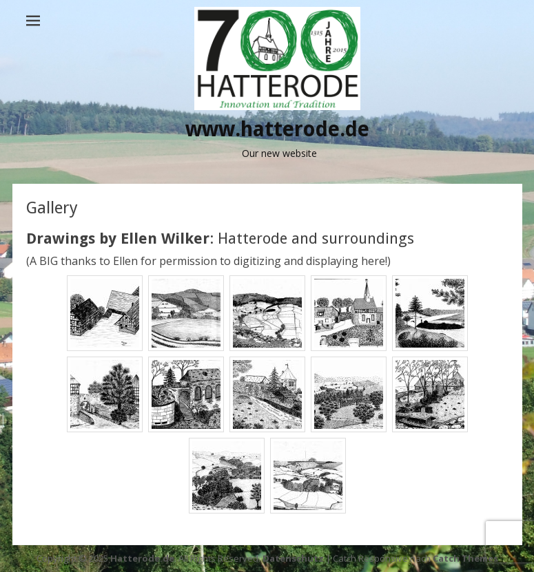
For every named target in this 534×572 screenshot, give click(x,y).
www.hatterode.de (277, 129)
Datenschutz (293, 558)
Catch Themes (465, 558)
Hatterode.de (142, 558)
